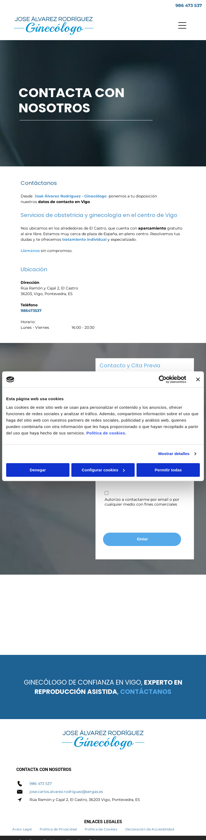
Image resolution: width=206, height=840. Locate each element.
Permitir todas (168, 470)
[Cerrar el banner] (198, 379)
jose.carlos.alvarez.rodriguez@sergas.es (66, 791)
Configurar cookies (103, 470)
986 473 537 (41, 783)
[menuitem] (22, 828)
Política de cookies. (106, 433)
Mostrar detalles (174, 453)
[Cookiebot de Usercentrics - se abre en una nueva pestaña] (162, 379)
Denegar (38, 470)
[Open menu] (182, 25)
